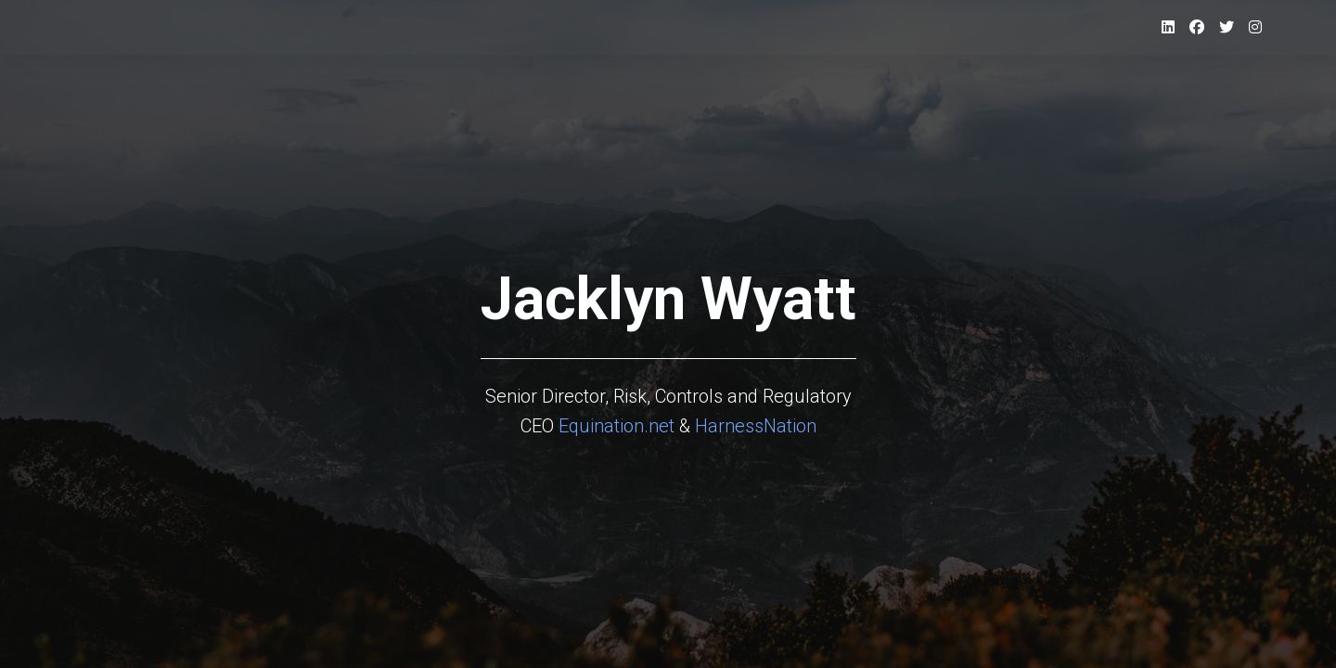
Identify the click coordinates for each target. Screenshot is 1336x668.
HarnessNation (755, 426)
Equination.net (616, 426)
